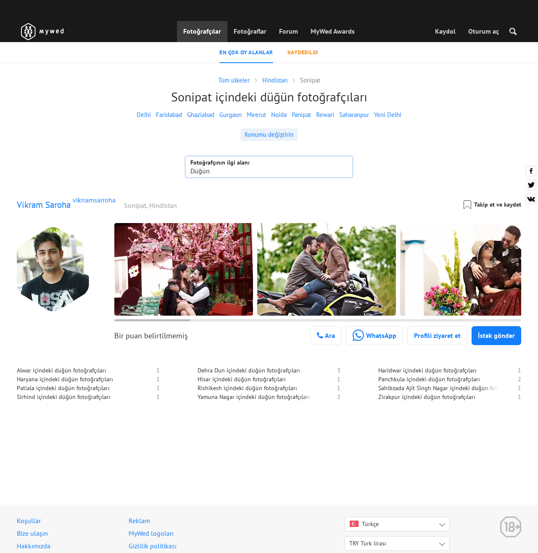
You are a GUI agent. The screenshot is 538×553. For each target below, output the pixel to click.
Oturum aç (483, 31)
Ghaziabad (200, 115)
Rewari (325, 115)
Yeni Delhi (387, 115)
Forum (288, 31)
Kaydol (445, 31)
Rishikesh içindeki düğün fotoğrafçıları (247, 388)
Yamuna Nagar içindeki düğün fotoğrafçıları (254, 397)
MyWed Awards (333, 31)
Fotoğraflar (250, 31)
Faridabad (169, 115)
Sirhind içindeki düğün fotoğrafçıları (64, 397)
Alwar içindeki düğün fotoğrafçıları (61, 370)
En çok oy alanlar (246, 52)
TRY (367, 543)
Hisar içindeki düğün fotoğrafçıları (242, 379)
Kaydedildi (303, 52)
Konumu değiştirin (269, 134)
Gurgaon (230, 115)
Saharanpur (354, 115)
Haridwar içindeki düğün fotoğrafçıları (427, 370)
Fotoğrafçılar (202, 31)
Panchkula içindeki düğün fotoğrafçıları (429, 379)
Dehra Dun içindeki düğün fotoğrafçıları (249, 370)
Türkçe (364, 524)
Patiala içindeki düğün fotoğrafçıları (63, 388)
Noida (279, 115)
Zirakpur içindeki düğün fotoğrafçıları (426, 397)
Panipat (301, 115)
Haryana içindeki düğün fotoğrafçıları (65, 379)
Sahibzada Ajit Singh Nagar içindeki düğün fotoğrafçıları (450, 388)
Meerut (256, 115)
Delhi (144, 115)
